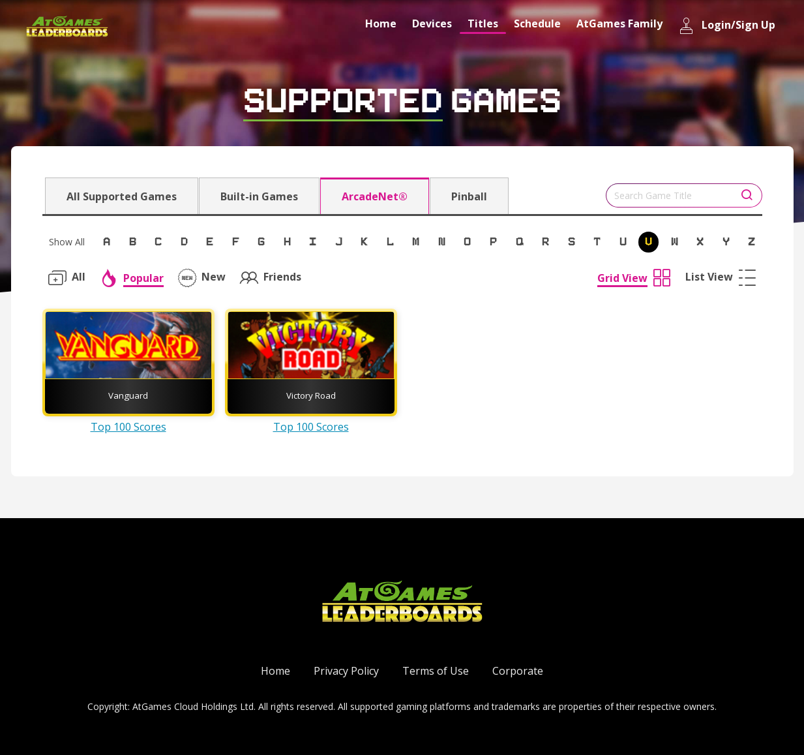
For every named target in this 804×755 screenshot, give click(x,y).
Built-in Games (259, 196)
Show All (67, 242)
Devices (432, 23)
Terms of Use (435, 671)
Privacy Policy (346, 671)
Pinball (469, 196)
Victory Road (311, 395)
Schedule (537, 23)
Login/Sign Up (726, 26)
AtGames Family (619, 23)
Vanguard (128, 395)
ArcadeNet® (375, 196)
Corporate (517, 671)
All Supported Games (122, 196)
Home (380, 23)
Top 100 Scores (128, 427)
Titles (483, 23)
